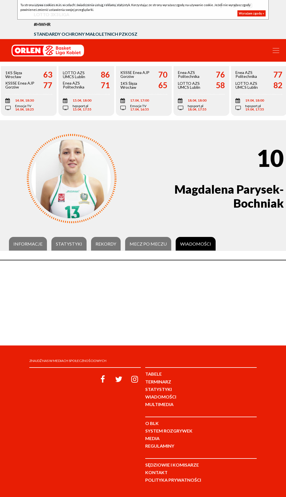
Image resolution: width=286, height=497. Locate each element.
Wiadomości (195, 243)
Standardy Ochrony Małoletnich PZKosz (85, 34)
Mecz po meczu (148, 243)
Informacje (27, 243)
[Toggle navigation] (276, 50)
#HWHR (42, 24)
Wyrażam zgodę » (251, 13)
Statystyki (69, 243)
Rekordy (106, 243)
